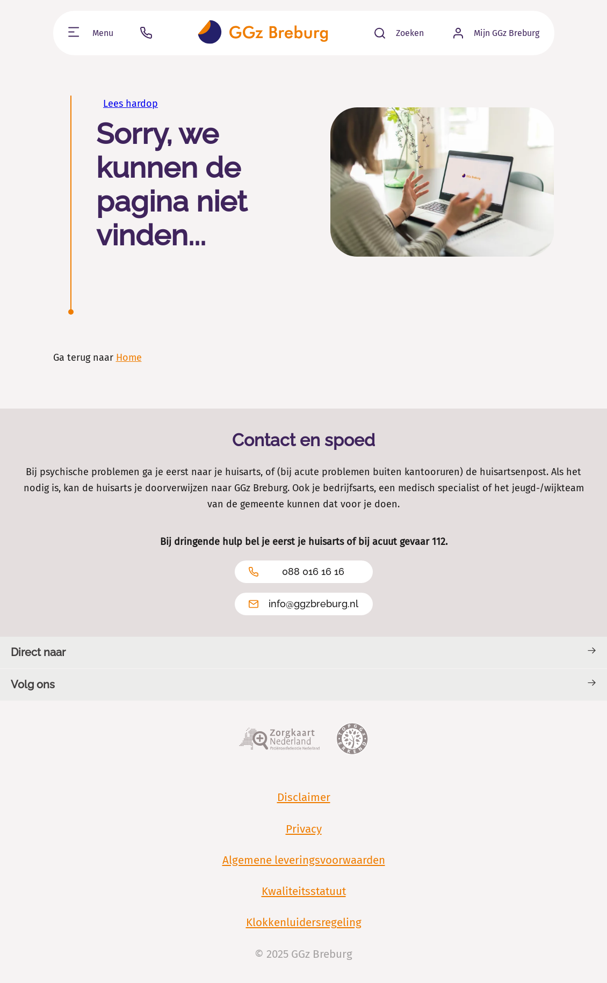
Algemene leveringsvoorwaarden (303, 860)
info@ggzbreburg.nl (303, 604)
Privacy (304, 828)
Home (129, 357)
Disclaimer (303, 797)
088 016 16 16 (297, 572)
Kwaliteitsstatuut (304, 891)
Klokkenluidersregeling (304, 922)
